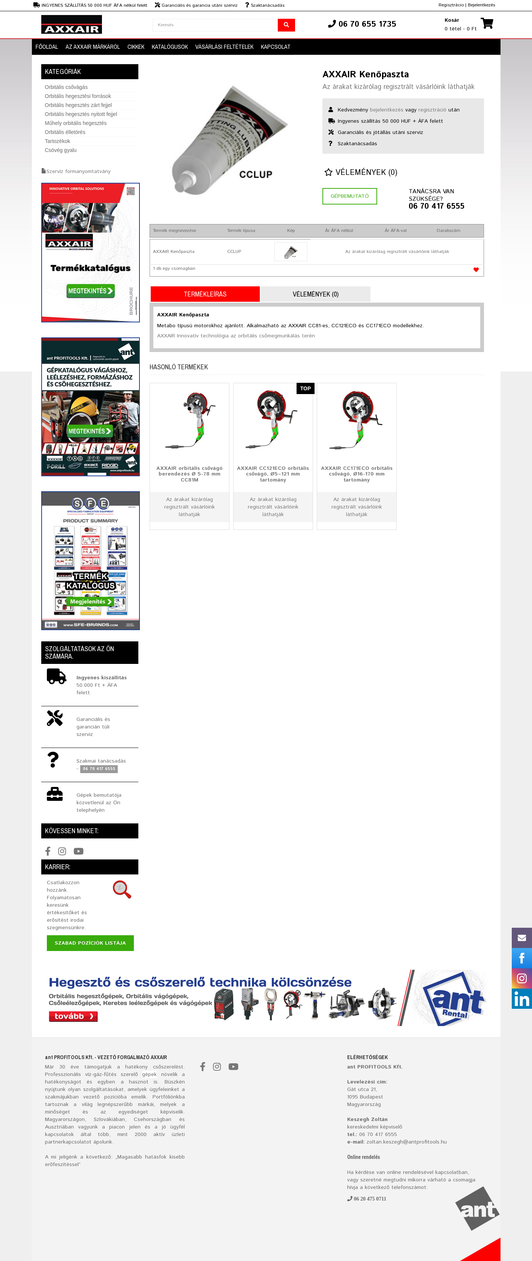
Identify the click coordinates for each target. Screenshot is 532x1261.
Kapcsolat (276, 46)
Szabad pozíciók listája (90, 943)
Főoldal (47, 46)
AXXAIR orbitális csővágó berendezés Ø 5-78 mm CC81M (189, 473)
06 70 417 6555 (437, 207)
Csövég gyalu (61, 150)
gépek (149, 1074)
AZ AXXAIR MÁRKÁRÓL (93, 46)
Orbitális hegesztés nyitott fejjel (81, 114)
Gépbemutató (350, 196)
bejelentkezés (386, 110)
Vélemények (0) (360, 172)
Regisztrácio (451, 5)
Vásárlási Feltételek (224, 46)
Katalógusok (170, 46)
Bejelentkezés (481, 5)
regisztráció (432, 110)
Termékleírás (205, 294)
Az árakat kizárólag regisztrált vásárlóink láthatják (398, 87)
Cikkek (135, 46)
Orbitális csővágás (66, 87)
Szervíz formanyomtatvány (78, 171)
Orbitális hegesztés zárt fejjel (78, 105)
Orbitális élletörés (65, 132)
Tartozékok (57, 141)
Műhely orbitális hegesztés (76, 123)
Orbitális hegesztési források (78, 96)
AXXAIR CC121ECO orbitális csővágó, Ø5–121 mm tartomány (273, 473)
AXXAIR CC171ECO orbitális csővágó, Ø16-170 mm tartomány (357, 473)
